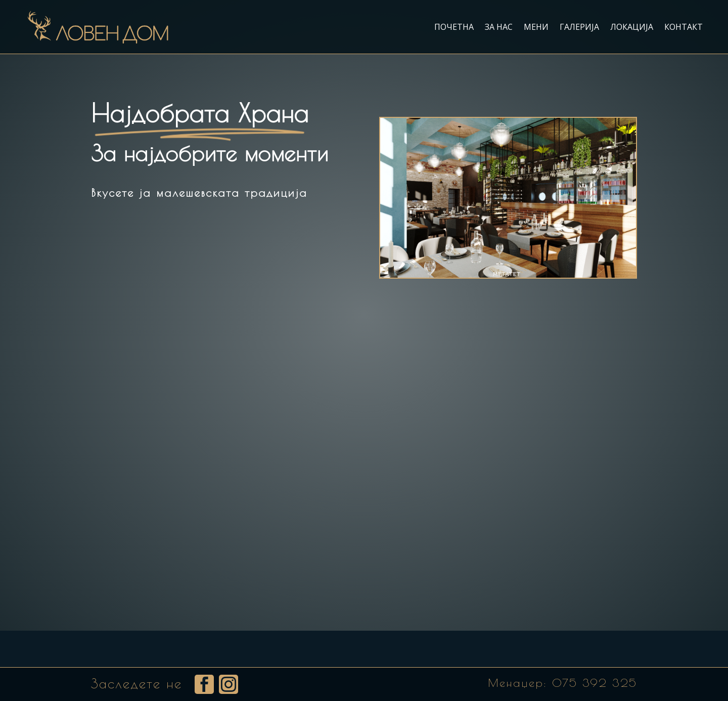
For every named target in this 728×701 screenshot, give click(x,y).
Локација (631, 26)
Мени (536, 26)
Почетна (454, 26)
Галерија (579, 26)
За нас (499, 26)
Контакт (683, 26)
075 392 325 (594, 682)
